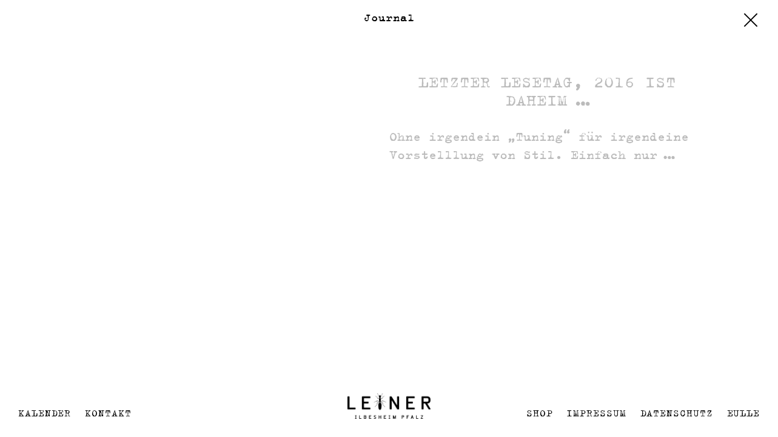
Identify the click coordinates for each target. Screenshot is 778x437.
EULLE (743, 413)
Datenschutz (676, 413)
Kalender (44, 413)
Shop (539, 413)
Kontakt (108, 413)
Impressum (596, 413)
